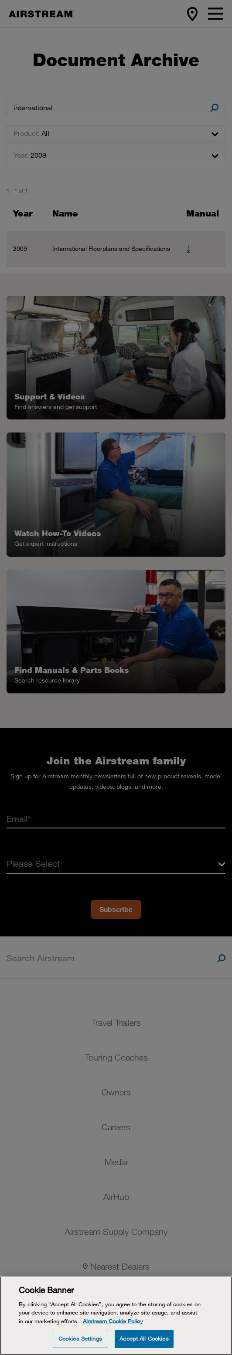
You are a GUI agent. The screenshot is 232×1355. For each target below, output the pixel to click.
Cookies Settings (80, 1338)
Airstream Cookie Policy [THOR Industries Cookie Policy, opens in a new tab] (113, 1321)
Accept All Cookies (143, 1338)
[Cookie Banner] (116, 1315)
